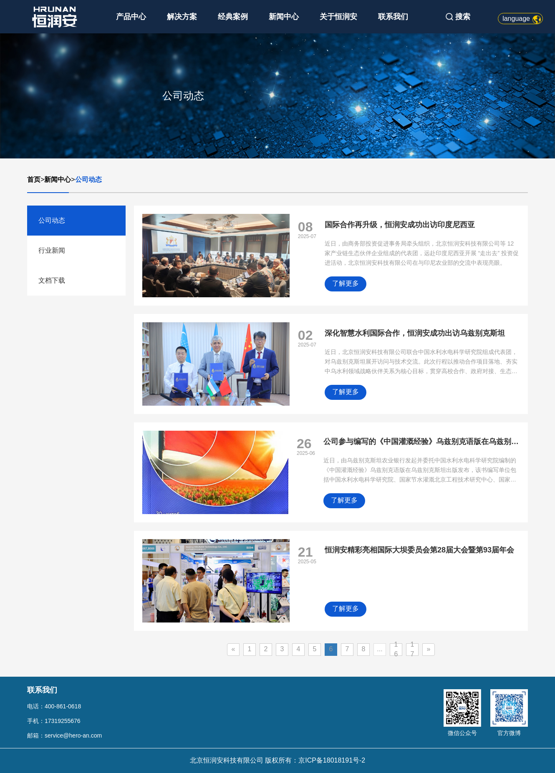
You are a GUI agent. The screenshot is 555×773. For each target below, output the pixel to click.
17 (412, 649)
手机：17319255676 (54, 721)
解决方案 (182, 17)
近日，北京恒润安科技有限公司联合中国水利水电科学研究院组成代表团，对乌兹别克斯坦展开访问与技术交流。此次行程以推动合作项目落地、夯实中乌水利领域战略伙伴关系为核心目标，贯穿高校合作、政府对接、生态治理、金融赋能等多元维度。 (421, 362)
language (516, 18)
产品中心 (131, 17)
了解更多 (345, 283)
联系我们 (393, 17)
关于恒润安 (338, 17)
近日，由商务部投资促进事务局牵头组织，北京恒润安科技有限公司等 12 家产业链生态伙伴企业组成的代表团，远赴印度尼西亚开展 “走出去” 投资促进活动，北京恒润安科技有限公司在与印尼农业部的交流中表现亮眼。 (422, 253)
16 (396, 649)
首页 (33, 179)
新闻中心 (284, 17)
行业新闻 (51, 250)
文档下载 (51, 280)
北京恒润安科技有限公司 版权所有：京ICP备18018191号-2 (278, 760)
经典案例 (233, 17)
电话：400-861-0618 (54, 706)
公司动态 (88, 179)
